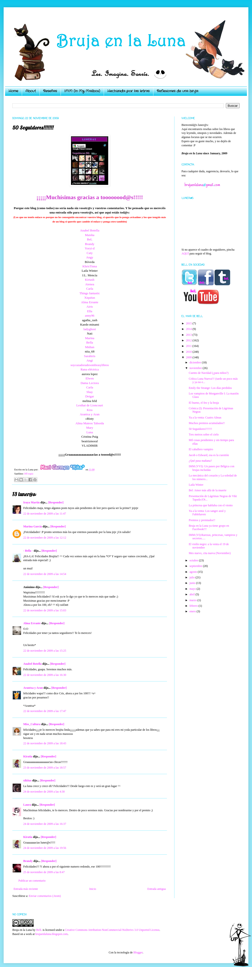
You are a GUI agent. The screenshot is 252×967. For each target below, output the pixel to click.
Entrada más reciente (26, 889)
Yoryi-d (89, 248)
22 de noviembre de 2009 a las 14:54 (44, 574)
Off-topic (28, 473)
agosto (193, 572)
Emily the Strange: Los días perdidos (210, 388)
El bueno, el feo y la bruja (204, 402)
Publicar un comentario (32, 880)
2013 (189, 334)
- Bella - (28, 550)
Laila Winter (196, 484)
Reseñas (50, 91)
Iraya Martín (31, 502)
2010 (189, 351)
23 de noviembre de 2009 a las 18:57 (44, 767)
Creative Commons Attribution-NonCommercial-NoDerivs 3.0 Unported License (112, 930)
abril (192, 594)
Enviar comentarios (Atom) (45, 896)
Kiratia (27, 756)
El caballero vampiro (201, 449)
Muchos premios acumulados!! (207, 423)
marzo (193, 600)
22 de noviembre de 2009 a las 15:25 (44, 650)
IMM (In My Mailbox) (82, 91)
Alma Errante (89, 302)
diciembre (195, 362)
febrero (194, 605)
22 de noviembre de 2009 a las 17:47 (44, 711)
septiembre (196, 566)
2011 (189, 346)
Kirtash (89, 279)
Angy (89, 257)
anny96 (89, 315)
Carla (89, 288)
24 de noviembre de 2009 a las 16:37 (44, 824)
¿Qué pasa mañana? (200, 460)
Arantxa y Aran (89, 414)
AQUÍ (185, 253)
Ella (89, 311)
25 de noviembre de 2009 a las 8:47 (44, 872)
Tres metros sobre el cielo (204, 434)
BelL (39, 930)
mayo (193, 588)
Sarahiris (89, 356)
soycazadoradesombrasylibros (90, 365)
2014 (189, 329)
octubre (194, 560)
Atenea (89, 284)
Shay (90, 392)
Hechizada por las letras (128, 91)
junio (192, 583)
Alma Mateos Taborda (89, 423)
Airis (90, 306)
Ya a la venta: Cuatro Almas (205, 417)
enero (193, 611)
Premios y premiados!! (202, 520)
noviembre (196, 368)
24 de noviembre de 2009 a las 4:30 (44, 791)
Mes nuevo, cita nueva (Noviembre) (210, 553)
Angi (90, 360)
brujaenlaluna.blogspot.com (51, 934)
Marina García (32, 526)
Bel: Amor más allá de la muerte (207, 490)
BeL (90, 239)
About (30, 91)
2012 (189, 340)
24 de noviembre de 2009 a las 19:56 (44, 848)
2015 (189, 323)
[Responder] (55, 502)
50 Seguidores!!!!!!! (200, 429)
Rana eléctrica (89, 369)
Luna (89, 432)
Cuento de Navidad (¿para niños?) (208, 373)
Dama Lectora (89, 383)
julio (192, 577)
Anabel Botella (89, 230)
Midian (89, 347)
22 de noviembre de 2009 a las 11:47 (44, 513)
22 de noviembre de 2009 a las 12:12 (44, 537)
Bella (89, 342)
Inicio (92, 889)
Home (13, 91)
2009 (189, 357)
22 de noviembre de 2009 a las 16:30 (44, 675)
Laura (27, 804)
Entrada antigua (156, 889)
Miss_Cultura (31, 724)
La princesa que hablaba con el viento (211, 505)
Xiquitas (89, 297)
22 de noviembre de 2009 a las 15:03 (44, 610)
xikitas (27, 780)
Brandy (89, 244)
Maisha (89, 235)
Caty (90, 253)
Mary (89, 427)
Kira (89, 410)
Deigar (89, 396)
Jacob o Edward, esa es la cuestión (209, 455)
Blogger (137, 952)
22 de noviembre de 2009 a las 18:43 (44, 743)
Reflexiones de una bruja (177, 91)
